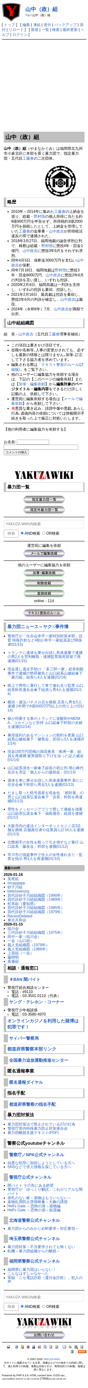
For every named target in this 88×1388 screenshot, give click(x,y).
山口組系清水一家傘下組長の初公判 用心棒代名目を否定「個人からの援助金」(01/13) (46, 770)
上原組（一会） (21, 953)
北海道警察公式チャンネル (34, 1220)
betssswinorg (18, 891)
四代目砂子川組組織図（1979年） (36, 912)
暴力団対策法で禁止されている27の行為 (42, 1124)
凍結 (37, 25)
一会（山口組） (21, 941)
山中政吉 (56, 231)
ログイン (19, 35)
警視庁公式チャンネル (30, 1177)
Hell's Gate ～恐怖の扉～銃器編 (34, 1210)
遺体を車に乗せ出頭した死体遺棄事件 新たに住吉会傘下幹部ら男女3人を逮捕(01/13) (46, 782)
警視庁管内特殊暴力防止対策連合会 (38, 1128)
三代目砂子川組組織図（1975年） (36, 932)
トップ (9, 25)
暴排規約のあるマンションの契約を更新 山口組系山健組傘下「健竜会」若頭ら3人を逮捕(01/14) (46, 739)
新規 (34, 30)
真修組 (13, 961)
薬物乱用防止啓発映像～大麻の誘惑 (38, 1202)
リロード (16, 30)
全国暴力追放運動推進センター (38, 1060)
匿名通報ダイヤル (26, 1082)
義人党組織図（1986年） (29, 949)
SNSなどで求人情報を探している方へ (40, 1167)
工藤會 (28, 158)
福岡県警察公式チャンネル (34, 1261)
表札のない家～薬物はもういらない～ (39, 1198)
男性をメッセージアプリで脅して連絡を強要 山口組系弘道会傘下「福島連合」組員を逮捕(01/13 (45, 813)
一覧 (45, 30)
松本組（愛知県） (23, 904)
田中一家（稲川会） (24, 937)
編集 (26, 25)
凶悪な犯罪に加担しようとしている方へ (41, 1163)
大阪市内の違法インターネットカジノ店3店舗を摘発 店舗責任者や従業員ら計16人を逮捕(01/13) (46, 830)
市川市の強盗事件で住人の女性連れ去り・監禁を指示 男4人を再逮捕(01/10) (45, 857)
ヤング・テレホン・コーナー (36, 1002)
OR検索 (50, 533)
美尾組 (13, 879)
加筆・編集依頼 (32, 384)
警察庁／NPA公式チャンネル (36, 1154)
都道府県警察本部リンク (31, 1049)
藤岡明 (13, 957)
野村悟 (39, 216)
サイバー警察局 (24, 1038)
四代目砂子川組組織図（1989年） (36, 899)
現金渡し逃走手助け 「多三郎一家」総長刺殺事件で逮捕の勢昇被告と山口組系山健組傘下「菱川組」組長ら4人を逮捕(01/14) (46, 673)
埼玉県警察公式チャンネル (34, 1238)
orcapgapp (16, 883)
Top (27, 15)
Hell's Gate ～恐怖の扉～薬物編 (34, 1206)
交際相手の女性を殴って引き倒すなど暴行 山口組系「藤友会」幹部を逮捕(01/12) (46, 844)
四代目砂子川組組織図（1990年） (36, 895)
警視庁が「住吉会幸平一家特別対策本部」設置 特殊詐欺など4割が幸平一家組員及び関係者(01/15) (45, 640)
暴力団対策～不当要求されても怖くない (41, 1247)
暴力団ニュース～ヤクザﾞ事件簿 (38, 626)
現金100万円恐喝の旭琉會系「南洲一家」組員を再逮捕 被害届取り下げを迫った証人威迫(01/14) (46, 756)
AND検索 (30, 533)
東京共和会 (17, 920)
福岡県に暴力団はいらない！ (32, 1270)
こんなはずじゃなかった (28, 1273)
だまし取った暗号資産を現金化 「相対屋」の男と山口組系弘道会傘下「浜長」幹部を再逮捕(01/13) (46, 797)
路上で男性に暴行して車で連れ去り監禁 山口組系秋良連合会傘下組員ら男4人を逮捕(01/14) (46, 689)
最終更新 (70, 30)
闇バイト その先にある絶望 (31, 1185)
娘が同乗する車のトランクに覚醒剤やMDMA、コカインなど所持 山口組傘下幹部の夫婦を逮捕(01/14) (45, 723)
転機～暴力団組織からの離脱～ (34, 1251)
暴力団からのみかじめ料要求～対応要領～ (43, 1228)
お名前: (10, 442)
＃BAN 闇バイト (24, 979)
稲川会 (13, 928)
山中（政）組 (41, 9)
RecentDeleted (20, 916)
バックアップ (65, 25)
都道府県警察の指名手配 (32, 1104)
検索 (56, 30)
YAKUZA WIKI (51, 1359)
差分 (47, 25)
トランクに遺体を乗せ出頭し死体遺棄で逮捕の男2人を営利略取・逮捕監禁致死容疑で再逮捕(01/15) (45, 657)
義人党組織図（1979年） (29, 945)
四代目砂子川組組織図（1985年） (36, 908)
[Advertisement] (44, 86)
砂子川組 (15, 887)
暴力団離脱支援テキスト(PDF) (33, 1133)
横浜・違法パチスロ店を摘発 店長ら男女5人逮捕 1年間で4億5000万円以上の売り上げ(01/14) (46, 706)
